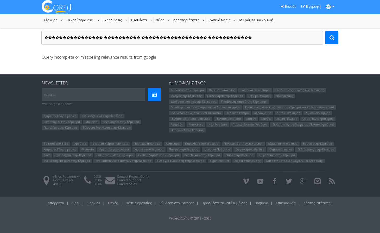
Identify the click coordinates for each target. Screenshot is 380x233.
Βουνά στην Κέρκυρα (317, 143)
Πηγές (113, 203)
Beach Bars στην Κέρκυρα (202, 155)
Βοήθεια (261, 203)
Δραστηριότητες (189, 20)
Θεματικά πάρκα (280, 149)
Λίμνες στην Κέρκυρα (282, 143)
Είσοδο (288, 6)
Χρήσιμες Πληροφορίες (60, 116)
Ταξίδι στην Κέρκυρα (255, 90)
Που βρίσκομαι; (259, 96)
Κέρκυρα (53, 20)
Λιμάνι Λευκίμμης (318, 113)
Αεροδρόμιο (262, 113)
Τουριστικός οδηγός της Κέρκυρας (299, 90)
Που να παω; (284, 96)
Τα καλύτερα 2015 (83, 20)
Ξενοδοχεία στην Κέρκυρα (121, 122)
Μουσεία (91, 122)
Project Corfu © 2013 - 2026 (190, 218)
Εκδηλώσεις (116, 20)
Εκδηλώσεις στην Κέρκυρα (315, 149)
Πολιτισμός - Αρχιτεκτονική (243, 143)
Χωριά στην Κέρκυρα (149, 149)
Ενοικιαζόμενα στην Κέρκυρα (102, 116)
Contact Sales (127, 184)
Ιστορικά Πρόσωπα (217, 149)
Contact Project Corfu (133, 176)
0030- (97, 176)
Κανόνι (266, 119)
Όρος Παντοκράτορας (317, 119)
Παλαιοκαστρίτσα (228, 119)
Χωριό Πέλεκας (286, 119)
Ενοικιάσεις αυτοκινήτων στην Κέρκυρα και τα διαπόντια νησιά (289, 107)
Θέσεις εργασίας (138, 203)
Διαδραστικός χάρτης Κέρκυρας (193, 101)
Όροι (76, 203)
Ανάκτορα (173, 143)
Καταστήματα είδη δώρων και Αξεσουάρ (294, 161)
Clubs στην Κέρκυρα (239, 155)
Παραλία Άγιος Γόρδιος (187, 130)
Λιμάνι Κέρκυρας (288, 113)
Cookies (93, 203)
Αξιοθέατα (142, 20)
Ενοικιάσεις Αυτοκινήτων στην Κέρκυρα (123, 161)
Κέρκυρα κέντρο (237, 113)
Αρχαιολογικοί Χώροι (114, 149)
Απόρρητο (56, 203)
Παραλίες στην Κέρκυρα (60, 127)
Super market (219, 161)
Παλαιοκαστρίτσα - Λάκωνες (190, 119)
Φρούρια (80, 143)
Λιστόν (251, 119)
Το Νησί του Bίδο (56, 143)
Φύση (163, 20)
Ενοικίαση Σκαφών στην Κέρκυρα (67, 161)
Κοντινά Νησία (222, 20)
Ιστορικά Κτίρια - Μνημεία (110, 143)
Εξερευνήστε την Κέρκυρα (225, 96)
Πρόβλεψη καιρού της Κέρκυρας (244, 101)
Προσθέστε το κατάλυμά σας (224, 203)
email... (50, 94)
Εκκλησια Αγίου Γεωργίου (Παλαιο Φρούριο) (303, 124)
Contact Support (129, 180)
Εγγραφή (311, 6)
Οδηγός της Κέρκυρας (186, 96)
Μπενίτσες (196, 124)
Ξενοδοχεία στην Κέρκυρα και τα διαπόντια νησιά (205, 107)
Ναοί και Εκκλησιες (147, 143)
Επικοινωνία (286, 203)
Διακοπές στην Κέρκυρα (187, 90)
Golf (47, 155)
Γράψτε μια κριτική (256, 20)
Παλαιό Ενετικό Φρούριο (249, 124)
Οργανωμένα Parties (250, 149)
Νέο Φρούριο (217, 124)
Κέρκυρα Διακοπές (222, 90)
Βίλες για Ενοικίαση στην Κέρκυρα (106, 127)
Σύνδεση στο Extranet (177, 203)
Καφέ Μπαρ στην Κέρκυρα (277, 155)
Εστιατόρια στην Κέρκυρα (62, 122)
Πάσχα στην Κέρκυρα (183, 149)
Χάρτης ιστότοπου (318, 203)
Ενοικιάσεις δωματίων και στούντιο (196, 113)
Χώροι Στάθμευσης (248, 161)
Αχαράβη (177, 124)
